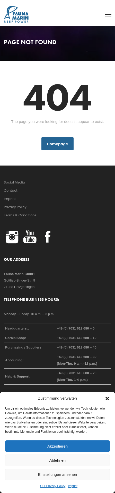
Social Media (14, 182)
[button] (107, 398)
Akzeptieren (57, 446)
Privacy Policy (15, 207)
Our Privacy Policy (52, 486)
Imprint (72, 486)
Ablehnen (57, 460)
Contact (10, 190)
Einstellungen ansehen (57, 474)
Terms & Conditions (20, 215)
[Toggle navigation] (108, 15)
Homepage (57, 144)
